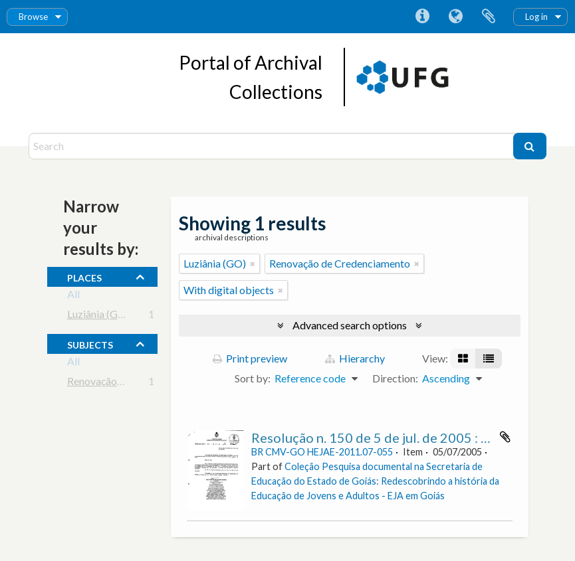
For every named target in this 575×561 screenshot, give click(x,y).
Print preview (250, 358)
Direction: (395, 378)
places (84, 276)
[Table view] (488, 358)
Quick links (422, 16)
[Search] (273, 146)
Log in (536, 16)
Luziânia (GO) (98, 316)
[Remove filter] (252, 263)
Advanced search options (349, 325)
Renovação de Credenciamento (137, 383)
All (73, 296)
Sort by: (253, 378)
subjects (90, 343)
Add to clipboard (505, 436)
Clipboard (488, 16)
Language (455, 16)
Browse (33, 16)
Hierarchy (355, 358)
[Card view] (463, 358)
